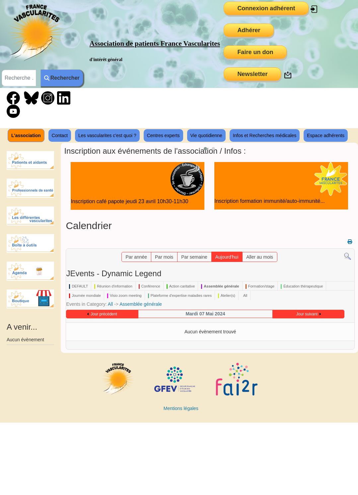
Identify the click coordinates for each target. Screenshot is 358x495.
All (110, 304)
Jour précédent (104, 314)
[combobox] (19, 78)
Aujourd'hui (227, 257)
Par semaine (194, 257)
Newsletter (252, 74)
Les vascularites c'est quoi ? (107, 135)
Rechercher (62, 78)
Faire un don (255, 52)
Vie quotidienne (206, 135)
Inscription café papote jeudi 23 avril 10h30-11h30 (129, 201)
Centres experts (163, 135)
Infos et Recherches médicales (264, 135)
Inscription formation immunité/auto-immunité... (269, 201)
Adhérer (248, 30)
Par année (136, 257)
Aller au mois (259, 257)
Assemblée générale (140, 304)
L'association (26, 135)
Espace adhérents (325, 135)
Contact (60, 135)
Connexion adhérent (266, 8)
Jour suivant (307, 314)
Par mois (164, 257)
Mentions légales (181, 408)
